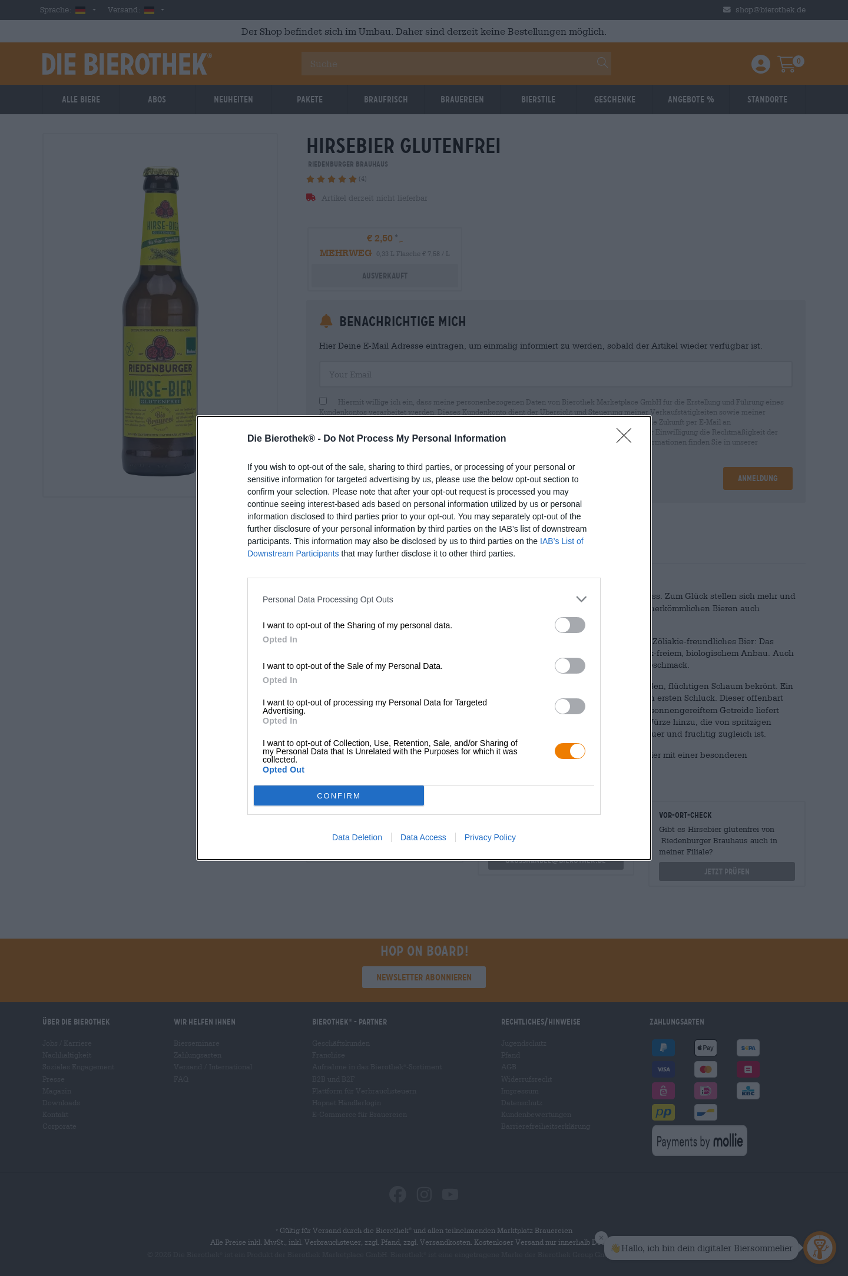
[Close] (628, 439)
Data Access (423, 837)
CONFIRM (339, 795)
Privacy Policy (490, 837)
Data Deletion (357, 837)
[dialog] (424, 638)
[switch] (570, 625)
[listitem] (424, 599)
